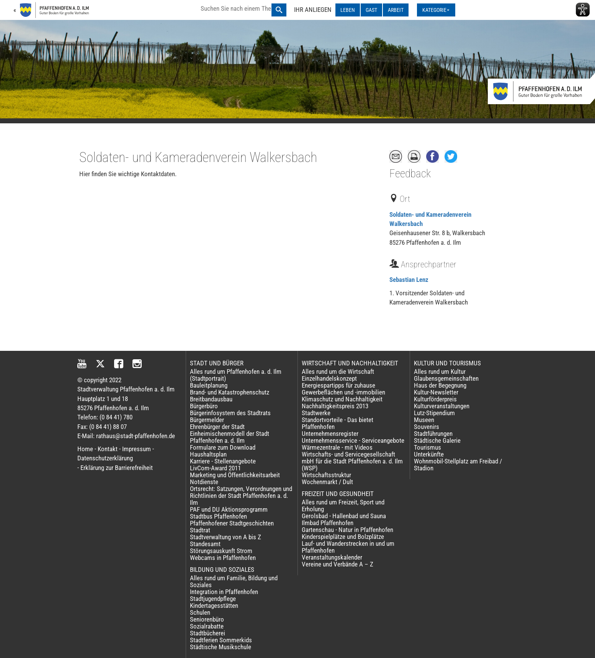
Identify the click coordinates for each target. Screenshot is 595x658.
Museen (424, 419)
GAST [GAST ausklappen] (371, 10)
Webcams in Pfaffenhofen (223, 557)
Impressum (136, 449)
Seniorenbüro (207, 619)
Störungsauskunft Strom (221, 550)
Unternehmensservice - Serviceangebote (353, 440)
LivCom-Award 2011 (215, 468)
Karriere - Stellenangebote (223, 461)
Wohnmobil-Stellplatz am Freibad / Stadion (458, 464)
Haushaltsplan (208, 454)
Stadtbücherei (207, 633)
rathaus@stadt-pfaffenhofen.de (135, 436)
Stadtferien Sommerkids (221, 640)
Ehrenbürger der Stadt (217, 426)
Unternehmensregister (330, 433)
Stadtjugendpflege (213, 598)
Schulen (200, 612)
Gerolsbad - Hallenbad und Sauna (344, 515)
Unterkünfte (429, 454)
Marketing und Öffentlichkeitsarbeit (235, 474)
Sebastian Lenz (408, 279)
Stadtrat (200, 530)
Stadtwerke (316, 412)
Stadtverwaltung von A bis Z (225, 537)
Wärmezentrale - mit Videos (337, 447)
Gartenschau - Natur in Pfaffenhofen (347, 529)
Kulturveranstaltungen (441, 406)
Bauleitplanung (208, 385)
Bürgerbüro (204, 406)
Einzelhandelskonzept (329, 378)
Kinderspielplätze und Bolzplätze (343, 536)
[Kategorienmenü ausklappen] (436, 9)
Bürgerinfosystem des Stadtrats (230, 412)
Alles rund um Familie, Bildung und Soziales (234, 581)
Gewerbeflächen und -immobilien (343, 392)
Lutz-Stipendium (434, 412)
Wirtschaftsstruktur (326, 474)
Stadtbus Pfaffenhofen (218, 516)
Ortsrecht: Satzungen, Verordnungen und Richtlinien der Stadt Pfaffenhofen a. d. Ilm (241, 495)
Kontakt (108, 449)
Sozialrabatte (207, 626)
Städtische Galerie (437, 440)
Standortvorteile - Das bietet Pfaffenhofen (337, 423)
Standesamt (205, 543)
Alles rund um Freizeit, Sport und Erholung (343, 505)
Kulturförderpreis (435, 399)
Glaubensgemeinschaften (446, 378)
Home (85, 449)
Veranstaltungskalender (332, 557)
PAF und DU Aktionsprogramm (229, 509)
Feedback (410, 173)
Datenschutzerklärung (105, 458)
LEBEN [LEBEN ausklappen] (347, 10)
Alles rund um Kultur (440, 371)
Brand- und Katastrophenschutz (229, 392)
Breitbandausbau (211, 399)
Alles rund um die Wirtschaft (338, 371)
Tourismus (427, 447)
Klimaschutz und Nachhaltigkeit (342, 399)
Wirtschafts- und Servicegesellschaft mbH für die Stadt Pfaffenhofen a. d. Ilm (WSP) (352, 461)
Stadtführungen (433, 433)
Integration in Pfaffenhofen (224, 591)
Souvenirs (426, 426)
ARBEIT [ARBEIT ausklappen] (396, 10)
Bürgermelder (207, 419)
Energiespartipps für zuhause (338, 385)
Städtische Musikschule (220, 646)
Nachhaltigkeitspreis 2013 (335, 406)
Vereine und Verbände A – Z (337, 564)
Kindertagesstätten (214, 605)
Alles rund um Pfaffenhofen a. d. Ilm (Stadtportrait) (235, 375)
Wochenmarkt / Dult (327, 481)
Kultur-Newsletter (436, 392)
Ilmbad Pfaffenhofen (327, 522)
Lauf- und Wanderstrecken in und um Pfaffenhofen (348, 547)
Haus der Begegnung (440, 385)
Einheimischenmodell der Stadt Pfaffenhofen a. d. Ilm (229, 437)
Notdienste (204, 481)
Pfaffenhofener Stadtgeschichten (232, 523)
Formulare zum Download (222, 447)
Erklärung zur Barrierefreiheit (116, 467)
